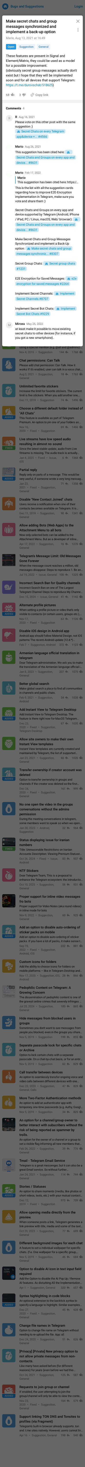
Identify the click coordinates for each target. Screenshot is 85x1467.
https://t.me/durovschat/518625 (29, 85)
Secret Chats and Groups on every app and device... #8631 (46, 160)
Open (11, 46)
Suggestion (26, 46)
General (43, 46)
